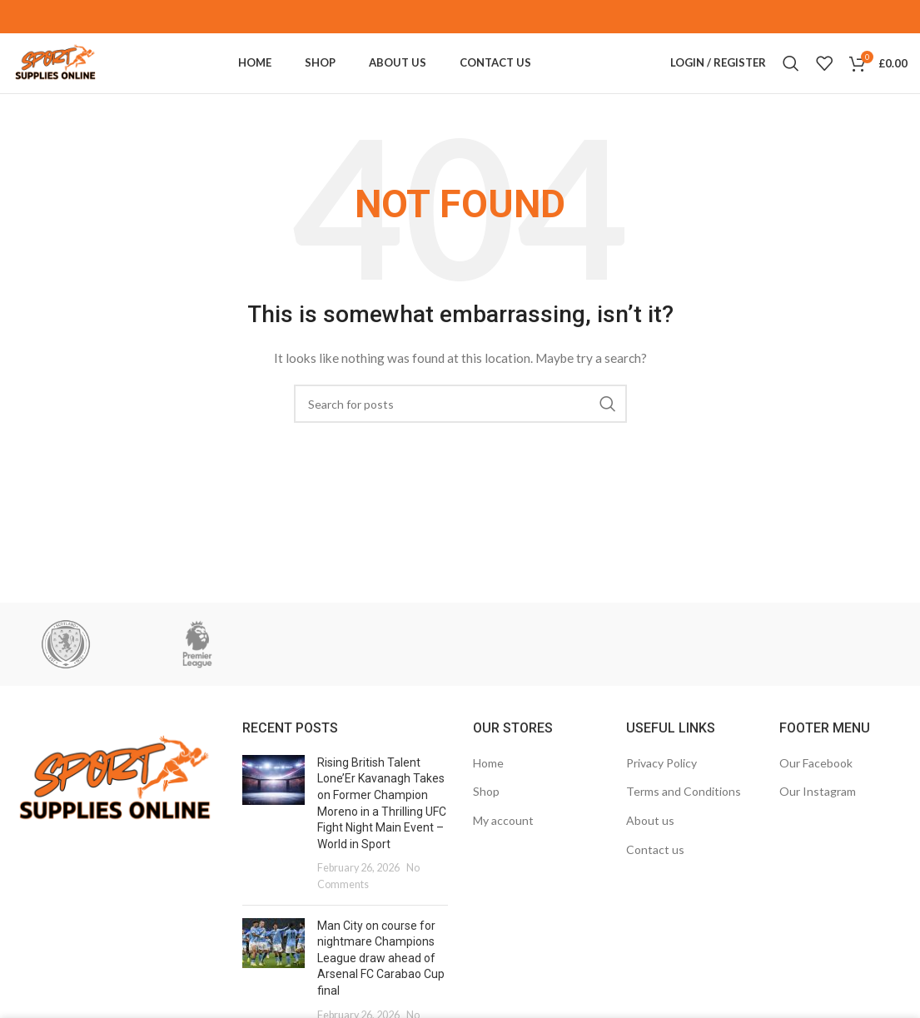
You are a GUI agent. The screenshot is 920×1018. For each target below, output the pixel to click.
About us (650, 860)
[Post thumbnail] (273, 863)
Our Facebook (816, 803)
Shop (486, 831)
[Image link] (114, 819)
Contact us (655, 889)
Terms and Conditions (683, 831)
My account (503, 860)
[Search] (791, 83)
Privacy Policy (661, 803)
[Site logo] (88, 82)
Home (488, 803)
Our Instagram (817, 831)
